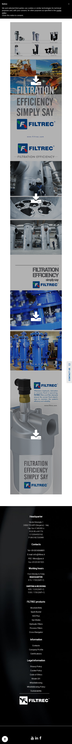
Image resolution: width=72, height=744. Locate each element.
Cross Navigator (36, 632)
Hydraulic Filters (36, 624)
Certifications (36, 654)
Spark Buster (36, 612)
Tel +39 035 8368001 (36, 550)
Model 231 (36, 679)
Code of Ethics (36, 674)
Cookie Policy (36, 670)
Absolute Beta (36, 608)
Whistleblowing (36, 683)
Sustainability (36, 691)
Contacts (36, 645)
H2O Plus (36, 616)
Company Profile (36, 649)
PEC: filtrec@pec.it (36, 558)
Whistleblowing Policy (36, 687)
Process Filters (36, 628)
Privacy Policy (36, 666)
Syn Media (36, 620)
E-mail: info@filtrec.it (36, 554)
